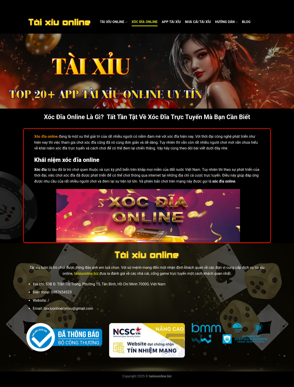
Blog (246, 22)
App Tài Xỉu (171, 22)
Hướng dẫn (226, 22)
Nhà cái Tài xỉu (198, 22)
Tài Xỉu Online (113, 22)
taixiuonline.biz (86, 273)
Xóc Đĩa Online (145, 22)
